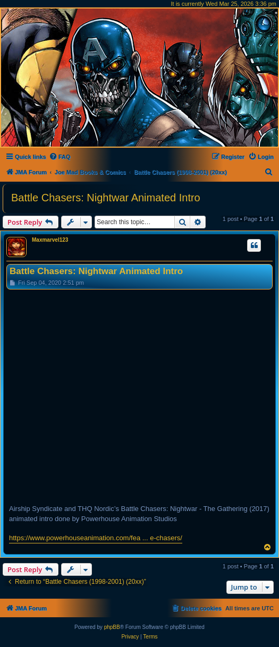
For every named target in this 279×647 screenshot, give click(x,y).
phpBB (112, 627)
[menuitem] (60, 156)
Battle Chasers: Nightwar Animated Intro (105, 197)
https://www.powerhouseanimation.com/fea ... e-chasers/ (95, 538)
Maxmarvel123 (50, 240)
